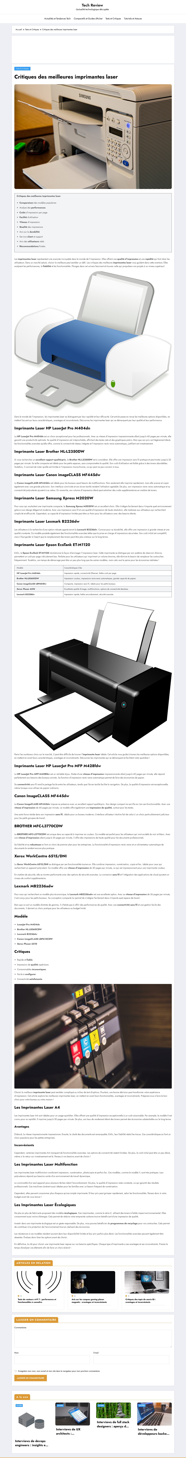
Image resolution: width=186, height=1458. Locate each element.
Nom (52, 1357)
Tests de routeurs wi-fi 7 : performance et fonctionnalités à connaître (37, 1301)
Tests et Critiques (113, 18)
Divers (19, 1405)
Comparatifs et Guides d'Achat (88, 18)
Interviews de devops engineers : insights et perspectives (30, 1443)
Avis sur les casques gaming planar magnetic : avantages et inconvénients (89, 1301)
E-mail (131, 1357)
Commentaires (93, 1336)
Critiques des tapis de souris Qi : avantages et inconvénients (141, 1301)
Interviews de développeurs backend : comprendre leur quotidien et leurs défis (154, 1431)
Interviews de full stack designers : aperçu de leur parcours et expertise (113, 1424)
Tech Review (92, 5)
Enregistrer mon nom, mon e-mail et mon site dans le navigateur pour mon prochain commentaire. (59, 1371)
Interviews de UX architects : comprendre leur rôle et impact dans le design (71, 1431)
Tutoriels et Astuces (133, 18)
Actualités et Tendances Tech (57, 18)
